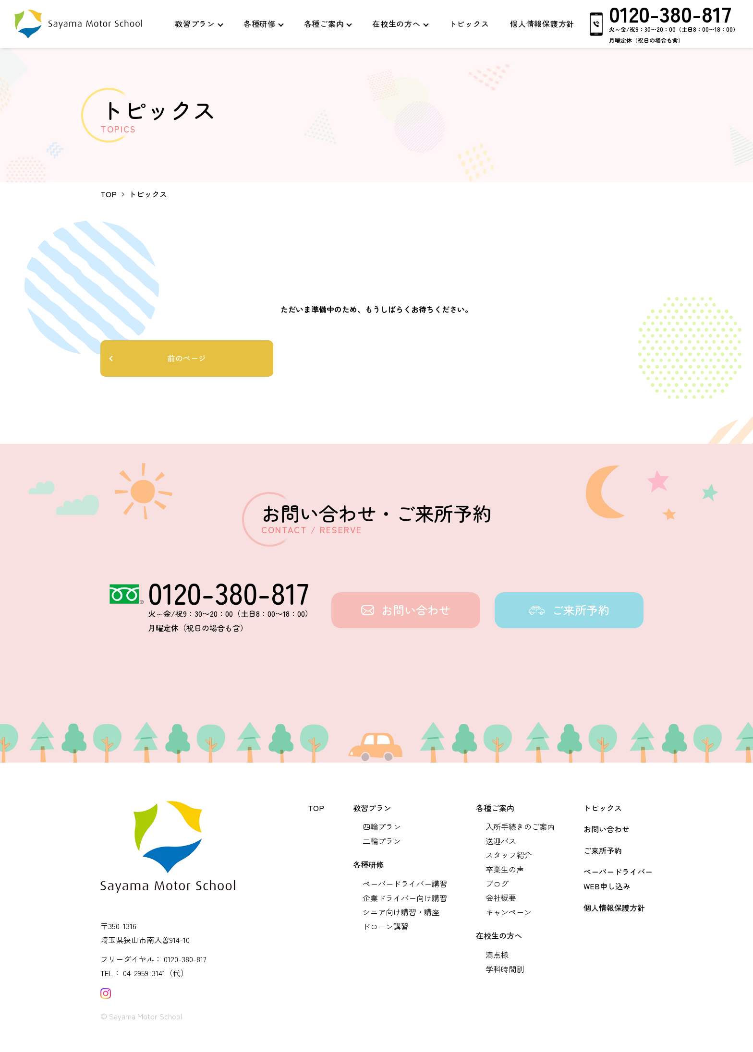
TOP (316, 807)
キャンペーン (509, 912)
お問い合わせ (606, 829)
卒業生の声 (505, 869)
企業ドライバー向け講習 (405, 898)
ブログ (497, 883)
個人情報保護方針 (614, 907)
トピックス (602, 807)
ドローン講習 (386, 926)
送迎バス (501, 841)
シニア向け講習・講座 (401, 912)
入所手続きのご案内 (520, 826)
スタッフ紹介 (509, 855)
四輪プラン (382, 826)
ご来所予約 (602, 850)
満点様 (497, 954)
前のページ (187, 358)
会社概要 (501, 897)
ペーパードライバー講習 (405, 883)
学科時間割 (505, 969)
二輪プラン (382, 841)
